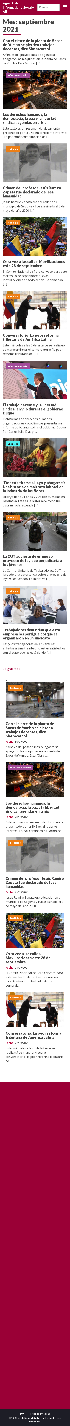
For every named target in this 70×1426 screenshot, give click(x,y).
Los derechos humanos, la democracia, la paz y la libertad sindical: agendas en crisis (29, 118)
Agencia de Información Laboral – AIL (18, 7)
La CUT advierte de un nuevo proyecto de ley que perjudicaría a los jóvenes (32, 562)
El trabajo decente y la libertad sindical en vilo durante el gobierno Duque (33, 411)
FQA (22, 1413)
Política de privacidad (39, 1413)
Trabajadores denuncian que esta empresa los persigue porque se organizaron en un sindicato (31, 636)
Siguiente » (12, 669)
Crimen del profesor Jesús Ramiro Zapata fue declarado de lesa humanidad (32, 194)
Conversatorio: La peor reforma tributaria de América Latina (31, 339)
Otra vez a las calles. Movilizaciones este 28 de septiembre (34, 265)
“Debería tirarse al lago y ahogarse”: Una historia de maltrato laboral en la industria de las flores (34, 489)
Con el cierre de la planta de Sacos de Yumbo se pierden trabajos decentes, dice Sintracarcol (32, 44)
